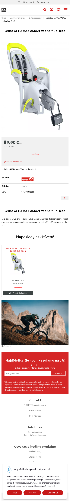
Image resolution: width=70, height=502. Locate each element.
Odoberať (58, 373)
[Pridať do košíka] (18, 293)
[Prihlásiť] (51, 10)
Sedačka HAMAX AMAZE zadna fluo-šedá (18, 249)
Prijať (14, 492)
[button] (45, 10)
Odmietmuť (53, 492)
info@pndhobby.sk (28, 2)
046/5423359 (44, 2)
